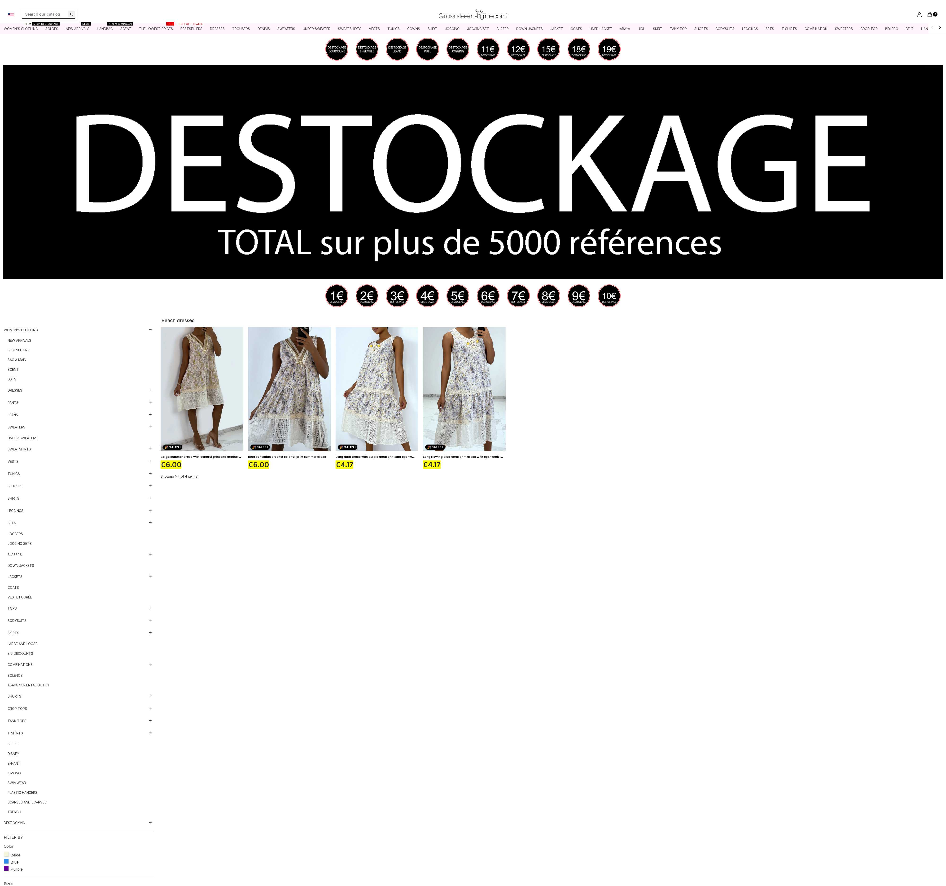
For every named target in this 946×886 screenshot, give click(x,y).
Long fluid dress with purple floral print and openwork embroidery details (391, 460)
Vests (13, 465)
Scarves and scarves (27, 806)
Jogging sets (20, 547)
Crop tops (17, 712)
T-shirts (15, 737)
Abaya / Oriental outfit (29, 689)
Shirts (13, 502)
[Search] (48, 16)
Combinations (20, 668)
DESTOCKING (14, 827)
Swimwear (17, 787)
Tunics (14, 478)
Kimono (14, 777)
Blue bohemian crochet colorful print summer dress (287, 460)
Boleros (15, 679)
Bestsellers (19, 354)
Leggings (15, 514)
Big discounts (20, 657)
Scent (13, 373)
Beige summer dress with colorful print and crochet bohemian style (212, 460)
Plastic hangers (22, 796)
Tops (12, 612)
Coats (13, 591)
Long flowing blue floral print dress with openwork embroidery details (476, 460)
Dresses (15, 394)
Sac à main (17, 364)
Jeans (13, 419)
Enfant (14, 767)
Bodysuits (17, 624)
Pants (13, 406)
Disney (13, 757)
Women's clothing (21, 334)
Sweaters (16, 431)
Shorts (14, 700)
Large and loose (22, 648)
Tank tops (17, 725)
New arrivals (19, 344)
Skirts (13, 637)
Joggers (15, 538)
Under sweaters (22, 442)
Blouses (15, 490)
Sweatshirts (19, 453)
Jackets (15, 580)
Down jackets (21, 569)
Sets (12, 527)
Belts (13, 748)
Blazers (15, 558)
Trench (14, 816)
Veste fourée (20, 601)
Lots (12, 383)
